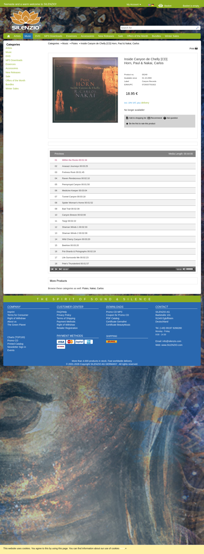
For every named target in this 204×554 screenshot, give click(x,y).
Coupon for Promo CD (117, 315)
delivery (145, 102)
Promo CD (12, 340)
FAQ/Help (62, 312)
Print (192, 48)
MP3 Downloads (53, 36)
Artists (17, 36)
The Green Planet (16, 324)
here (122, 548)
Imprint (10, 312)
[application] (123, 211)
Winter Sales (172, 36)
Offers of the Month (137, 36)
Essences (71, 36)
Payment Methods (66, 321)
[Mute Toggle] (184, 269)
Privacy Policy (64, 315)
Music (28, 36)
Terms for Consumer (17, 315)
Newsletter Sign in (16, 347)
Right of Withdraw (16, 318)
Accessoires (87, 36)
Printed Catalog (15, 344)
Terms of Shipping (66, 318)
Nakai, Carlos (97, 288)
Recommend (156, 118)
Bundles (156, 36)
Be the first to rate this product (142, 123)
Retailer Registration (67, 328)
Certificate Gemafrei (116, 321)
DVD (37, 36)
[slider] (122, 269)
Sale (120, 36)
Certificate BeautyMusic (118, 324)
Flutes (85, 288)
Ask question (172, 118)
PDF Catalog (112, 318)
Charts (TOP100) (16, 337)
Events (10, 350)
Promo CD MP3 (114, 312)
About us (11, 321)
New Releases (106, 36)
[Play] (56, 269)
